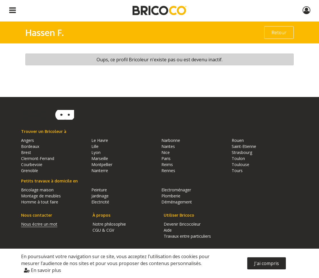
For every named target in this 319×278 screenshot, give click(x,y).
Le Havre (99, 140)
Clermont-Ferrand (37, 158)
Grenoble (29, 170)
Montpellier (101, 164)
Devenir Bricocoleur (182, 224)
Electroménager (176, 190)
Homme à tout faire (39, 202)
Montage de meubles (41, 196)
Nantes (168, 146)
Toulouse (240, 164)
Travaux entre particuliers (187, 236)
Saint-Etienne (244, 146)
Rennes (168, 170)
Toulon (238, 158)
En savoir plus (42, 270)
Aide (168, 230)
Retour (278, 32)
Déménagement (176, 202)
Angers (27, 140)
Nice (165, 152)
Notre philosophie (109, 224)
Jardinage (100, 196)
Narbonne (170, 140)
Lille (95, 146)
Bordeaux (30, 146)
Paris (166, 158)
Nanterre (99, 170)
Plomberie (170, 196)
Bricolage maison (37, 190)
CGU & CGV (103, 230)
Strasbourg (242, 152)
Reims (167, 164)
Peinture (99, 190)
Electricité (100, 202)
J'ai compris (266, 263)
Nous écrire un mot (39, 224)
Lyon (96, 152)
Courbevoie (31, 164)
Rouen (238, 140)
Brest (26, 152)
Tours (237, 170)
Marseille (99, 158)
